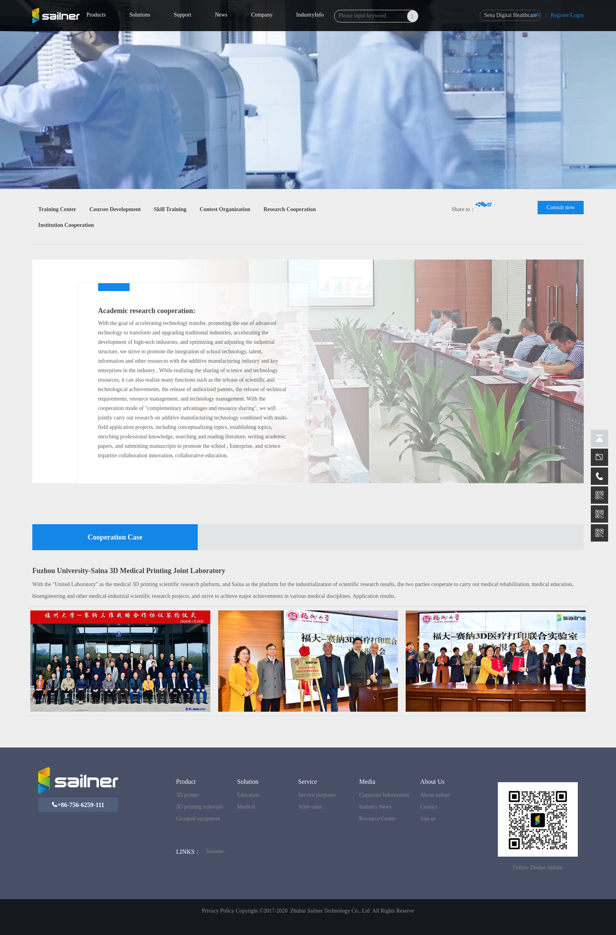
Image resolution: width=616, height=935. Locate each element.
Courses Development (115, 209)
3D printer (187, 795)
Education (248, 795)
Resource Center (377, 819)
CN (536, 15)
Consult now (561, 207)
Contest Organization (225, 209)
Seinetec (215, 851)
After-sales (310, 807)
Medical (246, 807)
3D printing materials (199, 807)
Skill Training (170, 209)
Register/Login (567, 15)
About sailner (435, 795)
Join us (428, 819)
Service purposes (317, 795)
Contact (429, 807)
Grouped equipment (198, 819)
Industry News (375, 807)
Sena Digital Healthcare (510, 15)
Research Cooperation (289, 209)
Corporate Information (384, 795)
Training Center (57, 209)
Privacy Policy (218, 911)
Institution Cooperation (66, 225)
